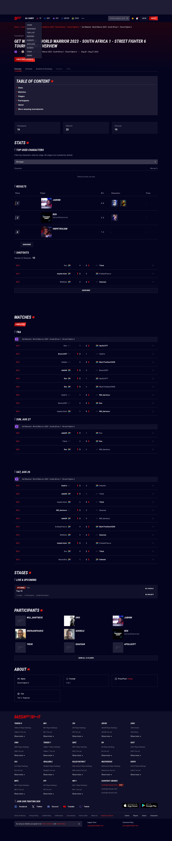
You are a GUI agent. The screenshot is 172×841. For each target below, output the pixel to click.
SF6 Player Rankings (79, 728)
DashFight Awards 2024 (109, 785)
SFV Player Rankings (50, 785)
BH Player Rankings (108, 747)
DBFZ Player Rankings (79, 747)
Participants (23, 100)
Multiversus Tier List (108, 770)
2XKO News (134, 732)
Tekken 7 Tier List (49, 751)
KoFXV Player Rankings (138, 766)
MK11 (74, 781)
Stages (21, 96)
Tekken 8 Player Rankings (22, 728)
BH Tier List (105, 751)
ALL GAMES (29, 18)
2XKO (75, 18)
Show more (19, 736)
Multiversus (107, 762)
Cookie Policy (46, 815)
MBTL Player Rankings (21, 785)
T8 (39, 18)
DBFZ (74, 742)
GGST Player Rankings (138, 747)
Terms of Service (19, 815)
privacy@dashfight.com (130, 825)
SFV (44, 781)
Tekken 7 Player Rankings (51, 747)
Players (135, 815)
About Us (94, 815)
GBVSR (65, 18)
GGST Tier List (135, 751)
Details (130, 679)
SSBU (16, 742)
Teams (144, 815)
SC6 (15, 762)
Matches (22, 92)
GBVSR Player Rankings (109, 728)
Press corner (83, 815)
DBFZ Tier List (77, 751)
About (21, 105)
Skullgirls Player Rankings (51, 766)
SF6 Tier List (76, 732)
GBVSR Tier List (107, 732)
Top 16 (19, 591)
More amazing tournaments (30, 109)
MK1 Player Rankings (50, 728)
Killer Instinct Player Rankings (82, 766)
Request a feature (107, 815)
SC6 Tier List (18, 770)
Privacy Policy (33, 815)
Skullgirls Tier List (49, 770)
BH (103, 742)
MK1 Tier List (47, 732)
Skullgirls (47, 762)
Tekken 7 (47, 742)
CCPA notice (59, 815)
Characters (154, 815)
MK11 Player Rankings (79, 785)
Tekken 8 (18, 723)
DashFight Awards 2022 (109, 793)
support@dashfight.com (95, 825)
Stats (20, 88)
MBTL (16, 781)
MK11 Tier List (77, 789)
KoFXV (133, 762)
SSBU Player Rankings (21, 747)
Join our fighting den (28, 801)
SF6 (55, 18)
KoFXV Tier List (135, 770)
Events (127, 815)
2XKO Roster (135, 728)
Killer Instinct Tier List (79, 770)
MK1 (47, 18)
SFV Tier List (47, 789)
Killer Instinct (78, 762)
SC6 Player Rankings (21, 766)
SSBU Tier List (19, 751)
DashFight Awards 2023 (109, 789)
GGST (133, 742)
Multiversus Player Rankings (111, 766)
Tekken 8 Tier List (20, 732)
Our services (71, 815)
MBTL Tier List (19, 789)
